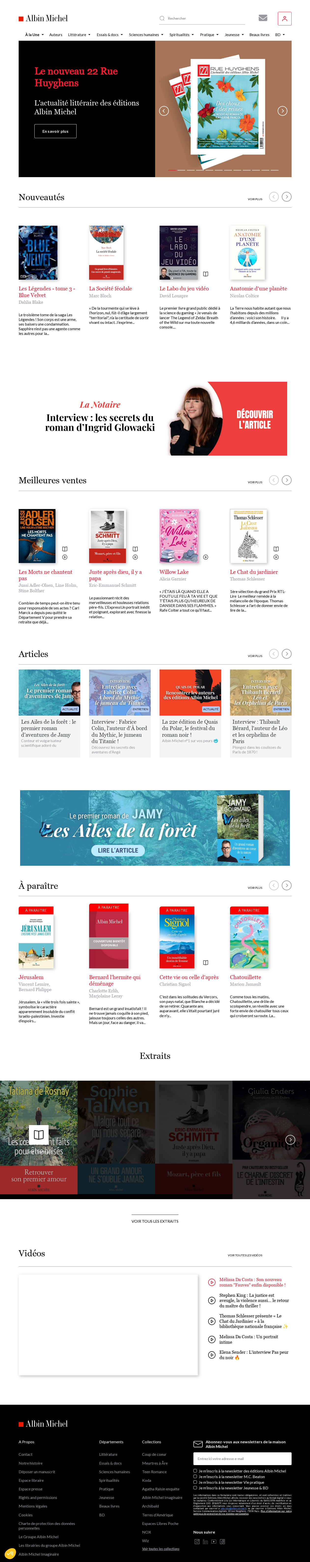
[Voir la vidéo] (64, 557)
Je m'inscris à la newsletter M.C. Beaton (232, 1476)
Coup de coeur (154, 1454)
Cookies (26, 1514)
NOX (146, 1532)
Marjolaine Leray (105, 995)
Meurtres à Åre (155, 1463)
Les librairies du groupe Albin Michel (49, 1545)
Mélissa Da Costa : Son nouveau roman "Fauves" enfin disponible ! (247, 1282)
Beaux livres (109, 1506)
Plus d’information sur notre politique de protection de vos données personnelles (242, 1512)
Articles (33, 654)
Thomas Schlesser (247, 578)
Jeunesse (106, 1497)
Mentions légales (33, 1506)
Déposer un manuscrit (37, 1471)
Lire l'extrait (38, 1140)
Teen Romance (154, 1471)
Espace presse (30, 1488)
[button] (10, 1554)
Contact (25, 1454)
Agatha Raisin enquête (160, 1488)
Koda (146, 1480)
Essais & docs (110, 1463)
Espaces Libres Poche (160, 1523)
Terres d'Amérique (157, 1514)
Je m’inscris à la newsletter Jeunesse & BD (233, 1487)
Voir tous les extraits (155, 1221)
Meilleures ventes (53, 480)
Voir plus (255, 199)
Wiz (145, 1540)
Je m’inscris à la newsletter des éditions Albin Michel (242, 1471)
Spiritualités (109, 1480)
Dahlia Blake (31, 302)
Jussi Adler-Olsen (36, 585)
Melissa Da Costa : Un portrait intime (243, 1339)
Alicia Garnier (173, 578)
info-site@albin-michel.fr (234, 1508)
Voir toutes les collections (160, 1549)
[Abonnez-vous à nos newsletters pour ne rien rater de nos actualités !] (261, 17)
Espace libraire (31, 1480)
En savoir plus (55, 131)
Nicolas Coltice (244, 295)
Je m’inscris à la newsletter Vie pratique (231, 1482)
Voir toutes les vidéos (245, 1255)
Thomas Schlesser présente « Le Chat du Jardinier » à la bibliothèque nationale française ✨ (248, 1321)
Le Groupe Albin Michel (38, 1536)
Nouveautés (42, 197)
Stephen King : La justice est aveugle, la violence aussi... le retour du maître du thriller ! (248, 1300)
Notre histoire (30, 1463)
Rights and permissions (38, 1497)
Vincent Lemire (34, 984)
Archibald (150, 1506)
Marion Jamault (245, 984)
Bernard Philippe (35, 989)
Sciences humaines (114, 1471)
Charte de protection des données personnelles (47, 1525)
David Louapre (174, 295)
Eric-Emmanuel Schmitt (112, 585)
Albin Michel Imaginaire (39, 1554)
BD (102, 1514)
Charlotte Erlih (103, 990)
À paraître (38, 886)
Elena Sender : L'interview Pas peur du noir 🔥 (248, 1355)
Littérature (108, 1454)
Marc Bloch (100, 295)
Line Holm (65, 585)
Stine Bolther (31, 590)
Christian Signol (175, 984)
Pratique (106, 1488)
